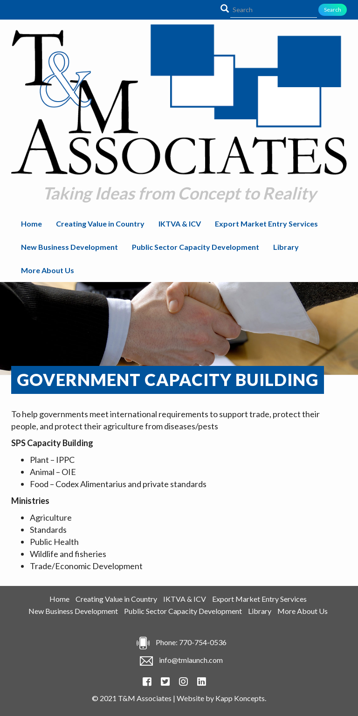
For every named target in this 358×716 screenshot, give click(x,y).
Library (286, 246)
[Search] (273, 10)
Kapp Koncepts (240, 698)
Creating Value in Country (100, 223)
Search (332, 9)
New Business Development (69, 246)
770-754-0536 (203, 642)
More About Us (47, 270)
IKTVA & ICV (179, 223)
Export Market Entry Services (266, 223)
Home (31, 223)
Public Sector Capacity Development (195, 246)
